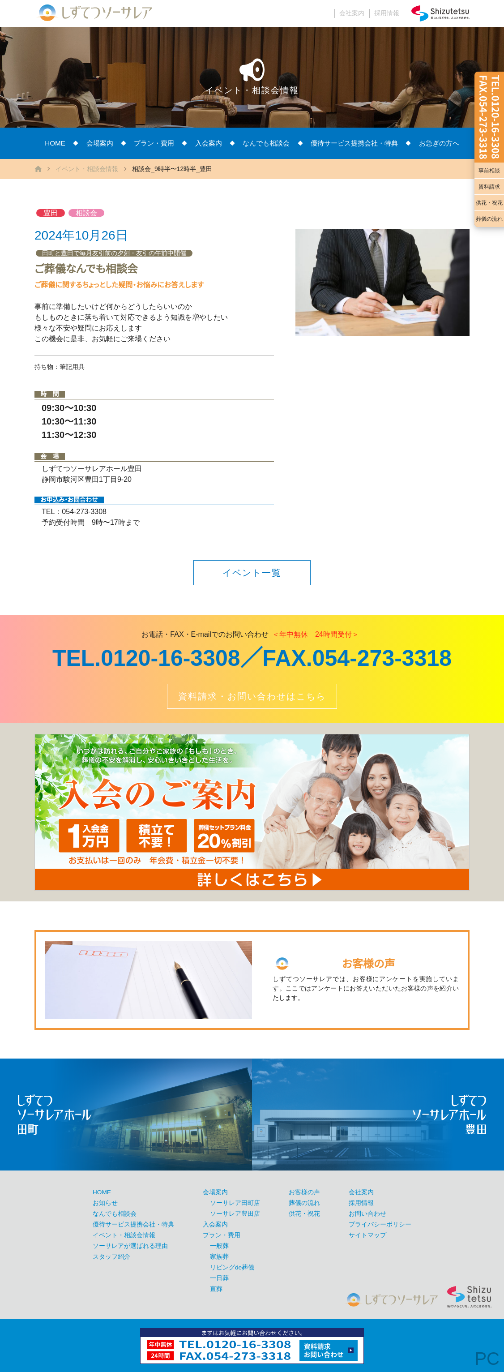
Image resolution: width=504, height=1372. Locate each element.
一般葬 (219, 1246)
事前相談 (489, 170)
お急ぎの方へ (439, 143)
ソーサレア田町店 (235, 1203)
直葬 (216, 1289)
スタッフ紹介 (111, 1256)
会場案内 (99, 143)
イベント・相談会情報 (87, 168)
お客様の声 (304, 1192)
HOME (55, 143)
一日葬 (219, 1278)
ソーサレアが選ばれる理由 (130, 1246)
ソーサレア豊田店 (235, 1213)
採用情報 (386, 13)
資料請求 (489, 187)
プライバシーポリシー (380, 1224)
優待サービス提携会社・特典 (354, 143)
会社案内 (351, 13)
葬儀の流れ (489, 219)
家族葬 (219, 1256)
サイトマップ (367, 1235)
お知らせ (105, 1203)
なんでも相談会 (266, 143)
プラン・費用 (154, 143)
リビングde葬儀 (232, 1267)
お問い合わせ (367, 1213)
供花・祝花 (489, 203)
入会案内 (208, 143)
